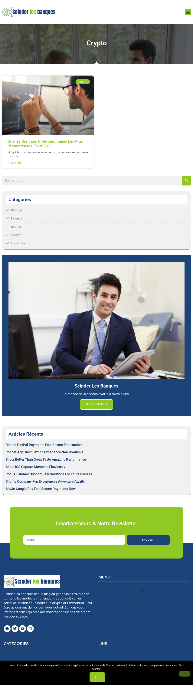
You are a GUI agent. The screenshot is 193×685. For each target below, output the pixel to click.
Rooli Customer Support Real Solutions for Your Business (49, 474)
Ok (97, 677)
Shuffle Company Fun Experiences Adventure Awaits (45, 481)
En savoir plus (96, 404)
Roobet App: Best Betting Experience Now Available (44, 452)
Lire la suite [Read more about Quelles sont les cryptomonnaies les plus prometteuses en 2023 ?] (14, 162)
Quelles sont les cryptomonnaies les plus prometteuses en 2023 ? (45, 143)
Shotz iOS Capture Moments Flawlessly (35, 467)
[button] (188, 12)
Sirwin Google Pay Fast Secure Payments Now (41, 489)
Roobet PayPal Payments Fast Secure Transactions (44, 445)
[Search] (186, 180)
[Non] (184, 674)
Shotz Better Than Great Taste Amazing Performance (46, 459)
